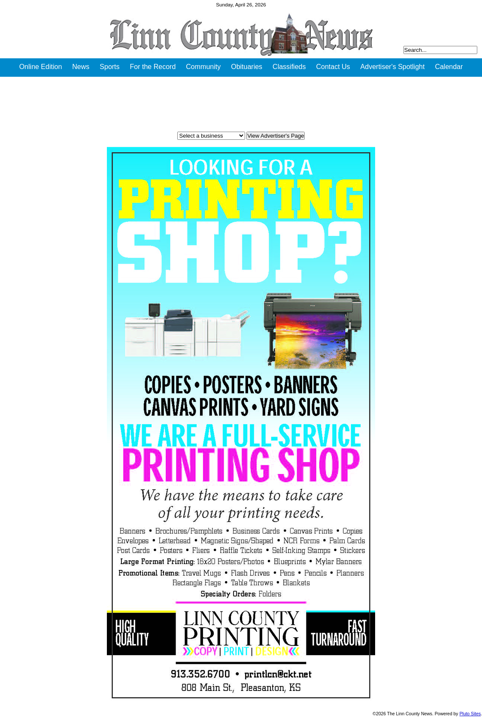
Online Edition (40, 66)
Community (203, 66)
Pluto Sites (470, 713)
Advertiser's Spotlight (393, 66)
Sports (109, 66)
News (80, 66)
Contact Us (333, 66)
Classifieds (289, 66)
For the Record (153, 66)
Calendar (449, 66)
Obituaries (246, 66)
